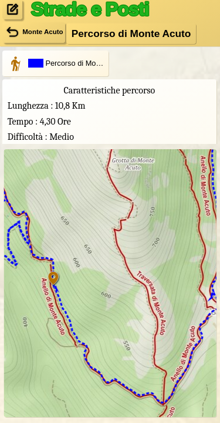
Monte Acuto (33, 32)
